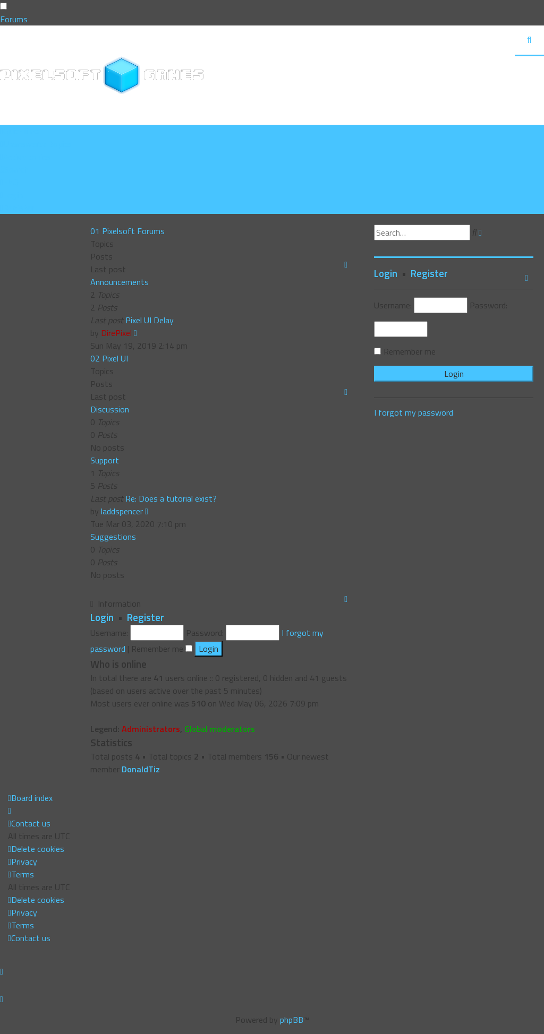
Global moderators (219, 728)
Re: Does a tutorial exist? (171, 498)
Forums (14, 19)
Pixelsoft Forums (133, 231)
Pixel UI (115, 358)
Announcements (119, 281)
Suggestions (113, 536)
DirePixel (116, 332)
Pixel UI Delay (149, 320)
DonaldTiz (141, 769)
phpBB (291, 1019)
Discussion (109, 409)
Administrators (151, 728)
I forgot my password (413, 412)
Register (145, 617)
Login (102, 617)
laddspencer (122, 511)
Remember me (161, 648)
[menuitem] (36, 143)
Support (104, 460)
